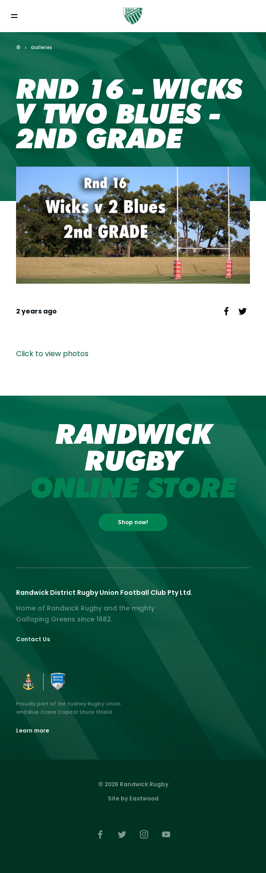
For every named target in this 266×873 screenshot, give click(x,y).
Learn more (32, 730)
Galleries (41, 47)
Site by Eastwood (133, 798)
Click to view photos (52, 353)
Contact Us (33, 639)
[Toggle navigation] (14, 16)
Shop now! (133, 522)
